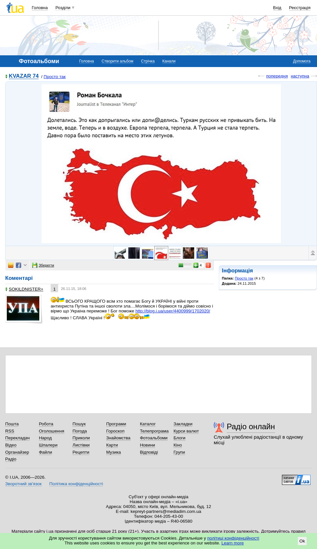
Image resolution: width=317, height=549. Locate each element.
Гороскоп (115, 431)
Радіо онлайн (251, 426)
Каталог (148, 423)
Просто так (55, 76)
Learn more (233, 543)
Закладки (182, 423)
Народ (45, 437)
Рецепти (80, 452)
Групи (179, 452)
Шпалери (48, 445)
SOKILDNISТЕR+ (24, 289)
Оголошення (51, 431)
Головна (40, 7)
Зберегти (43, 265)
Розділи (63, 7)
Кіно (177, 445)
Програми (116, 423)
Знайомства (118, 437)
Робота (46, 423)
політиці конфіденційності (233, 538)
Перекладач (17, 437)
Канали (169, 61)
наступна (300, 76)
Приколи (81, 437)
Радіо (10, 459)
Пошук (79, 423)
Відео (11, 445)
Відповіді (149, 452)
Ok (302, 541)
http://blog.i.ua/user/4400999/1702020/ (172, 311)
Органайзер (17, 452)
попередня (277, 76)
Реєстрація (300, 7)
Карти (112, 445)
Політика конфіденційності (76, 483)
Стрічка (148, 61)
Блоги (179, 437)
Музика (113, 452)
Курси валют (186, 431)
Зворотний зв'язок (23, 483)
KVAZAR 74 (24, 76)
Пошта (12, 423)
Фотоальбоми (154, 437)
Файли (45, 452)
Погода (79, 431)
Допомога (302, 61)
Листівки (81, 445)
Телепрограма (154, 431)
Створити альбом (117, 61)
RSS (9, 431)
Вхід (277, 7)
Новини (147, 445)
